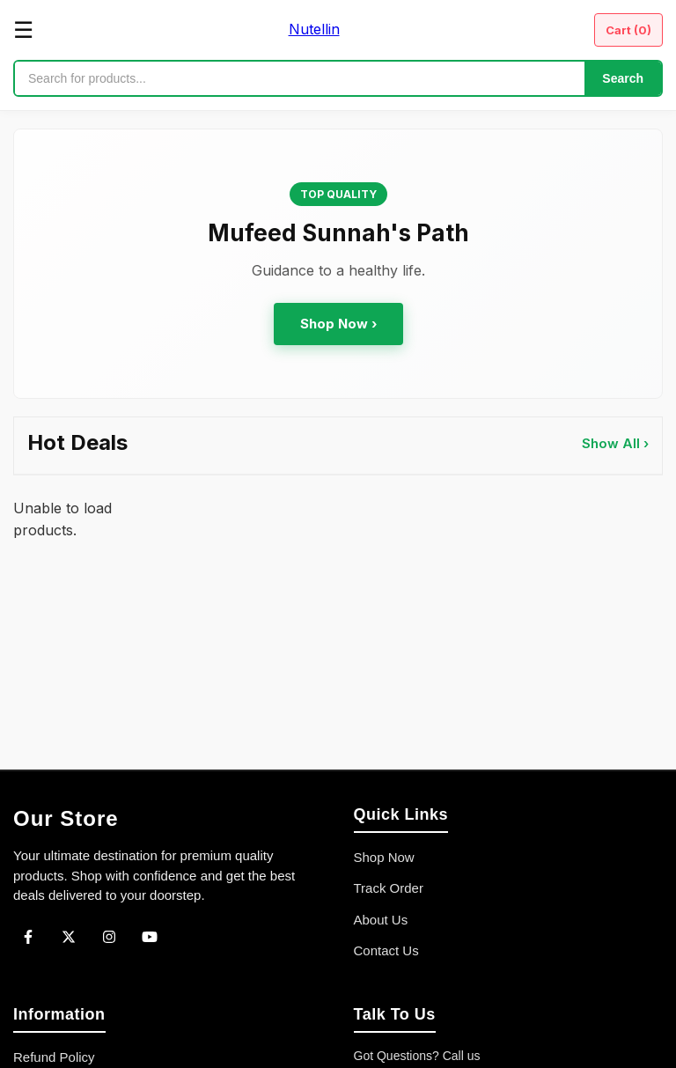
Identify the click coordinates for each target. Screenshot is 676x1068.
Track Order (388, 887)
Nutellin (314, 29)
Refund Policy (54, 1057)
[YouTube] (150, 937)
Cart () (628, 30)
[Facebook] (28, 937)
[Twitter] (69, 937)
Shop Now (384, 857)
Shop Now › (338, 323)
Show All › (615, 443)
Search (622, 78)
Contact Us (386, 950)
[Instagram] (109, 937)
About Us (381, 919)
